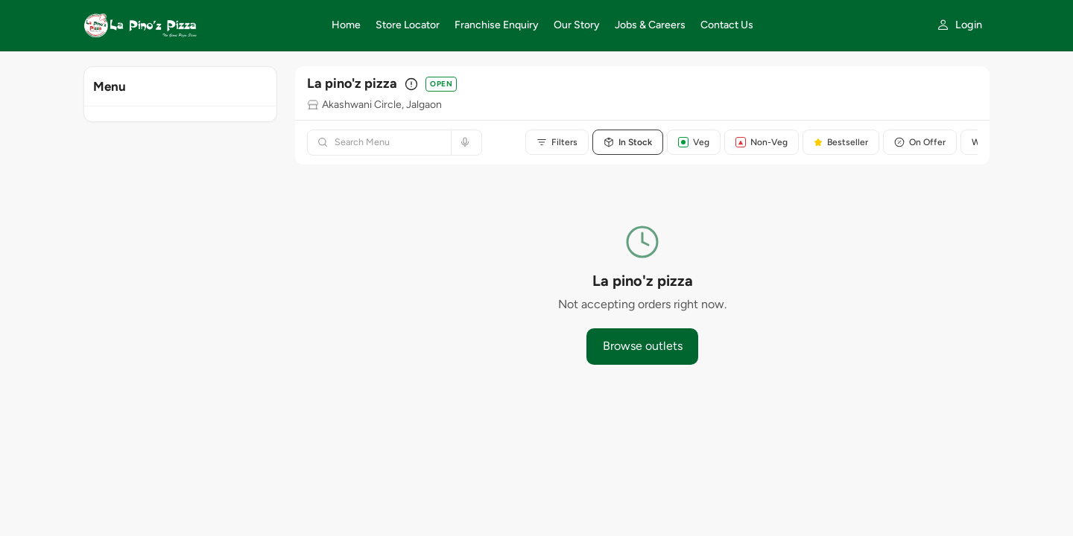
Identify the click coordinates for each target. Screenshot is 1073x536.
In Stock (628, 142)
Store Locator (408, 25)
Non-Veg (761, 142)
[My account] (959, 24)
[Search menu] (388, 142)
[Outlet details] (411, 84)
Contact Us (726, 25)
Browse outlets (643, 346)
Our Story (577, 25)
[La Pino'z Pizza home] (198, 25)
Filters (556, 142)
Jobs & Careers (650, 25)
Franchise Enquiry (497, 25)
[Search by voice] (463, 142)
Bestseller (841, 142)
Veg (693, 142)
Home (346, 25)
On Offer (920, 142)
